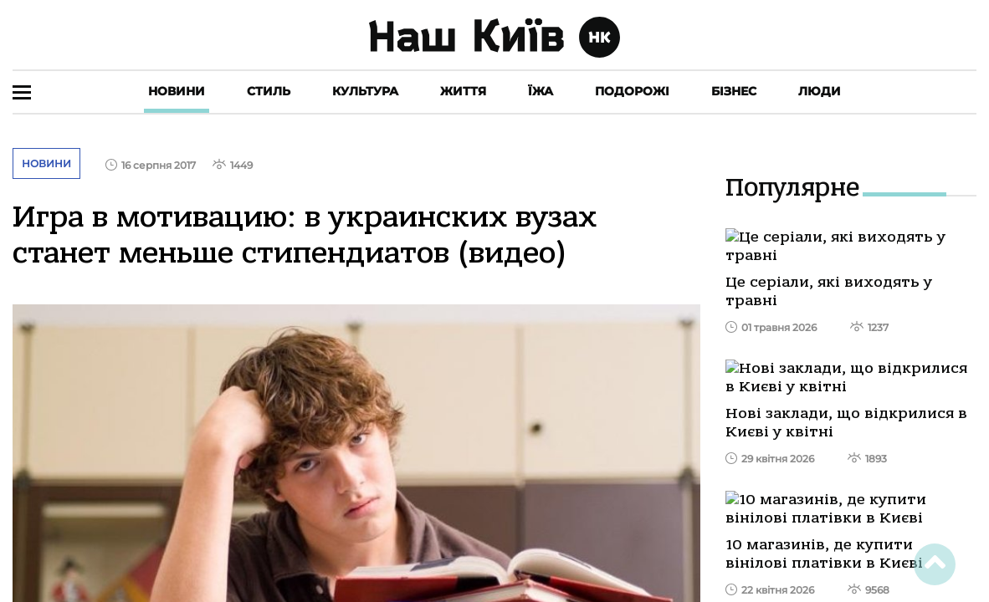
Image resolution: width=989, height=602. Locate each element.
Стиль (268, 91)
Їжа (540, 91)
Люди (819, 91)
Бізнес (733, 91)
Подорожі (632, 91)
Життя (463, 91)
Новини (176, 91)
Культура (365, 91)
